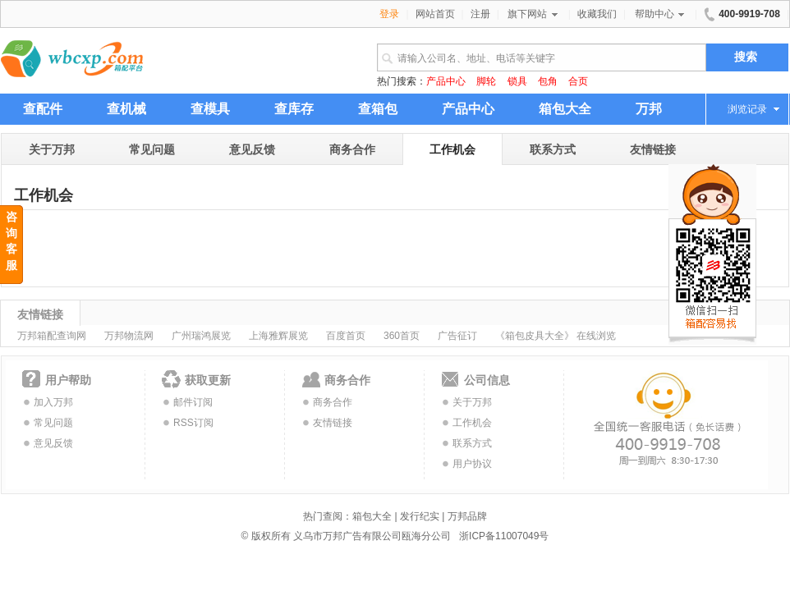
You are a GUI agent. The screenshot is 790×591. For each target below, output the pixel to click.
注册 (480, 14)
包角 (548, 81)
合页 (578, 81)
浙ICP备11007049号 (504, 536)
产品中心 (446, 81)
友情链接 (653, 149)
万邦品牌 (467, 516)
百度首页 (345, 335)
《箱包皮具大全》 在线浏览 (555, 335)
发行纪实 (419, 516)
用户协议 (472, 464)
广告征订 (457, 335)
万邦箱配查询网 (51, 335)
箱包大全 (372, 516)
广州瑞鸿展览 (201, 335)
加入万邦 (53, 402)
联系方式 (553, 149)
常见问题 (152, 149)
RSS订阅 (193, 422)
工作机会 (452, 149)
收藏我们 (597, 14)
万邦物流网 (129, 335)
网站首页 (435, 14)
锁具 (517, 81)
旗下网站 (533, 14)
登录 (389, 14)
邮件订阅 (193, 402)
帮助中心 (661, 14)
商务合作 (352, 149)
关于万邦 (52, 149)
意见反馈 (252, 149)
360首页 (402, 335)
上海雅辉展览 (278, 335)
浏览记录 (747, 109)
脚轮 (486, 81)
